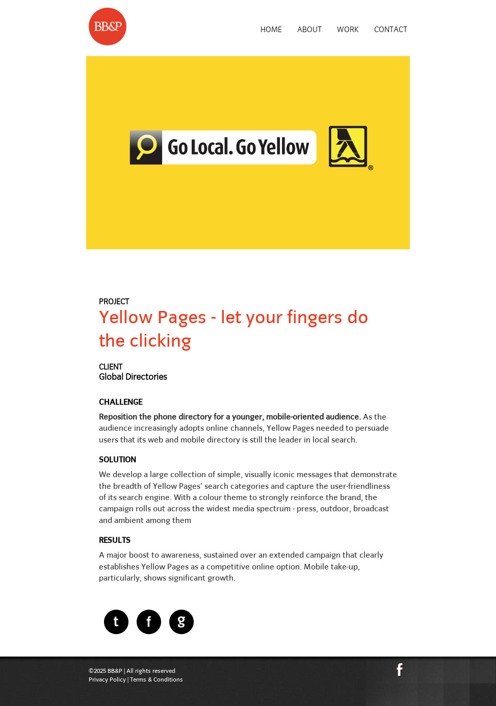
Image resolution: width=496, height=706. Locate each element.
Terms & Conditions (156, 679)
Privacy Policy (107, 679)
